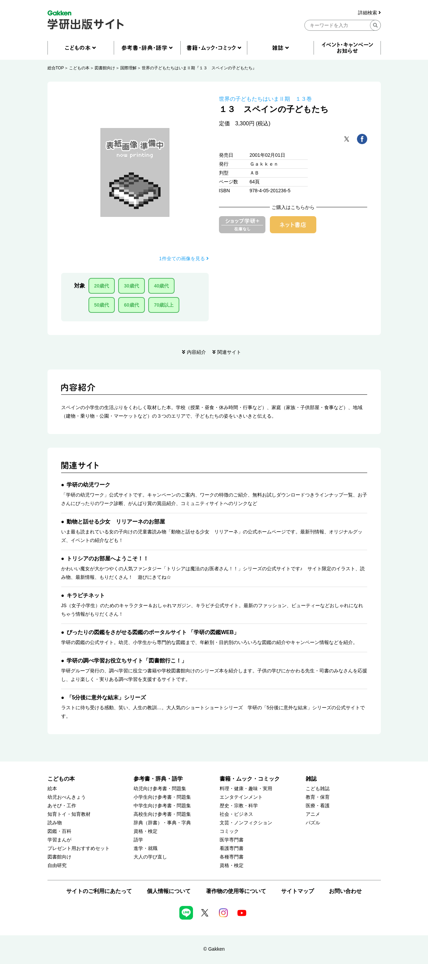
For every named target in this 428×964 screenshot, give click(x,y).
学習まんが (59, 839)
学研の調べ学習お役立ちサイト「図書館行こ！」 (127, 660)
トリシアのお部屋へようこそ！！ (108, 558)
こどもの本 (79, 68)
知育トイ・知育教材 (69, 814)
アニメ (313, 814)
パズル (313, 822)
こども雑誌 (318, 788)
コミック (229, 831)
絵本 (52, 788)
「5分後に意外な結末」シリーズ (106, 697)
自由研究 (57, 865)
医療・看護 (318, 805)
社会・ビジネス (236, 814)
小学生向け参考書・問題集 (162, 797)
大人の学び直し (150, 857)
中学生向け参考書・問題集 (162, 805)
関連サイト (229, 352)
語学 (138, 839)
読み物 (54, 822)
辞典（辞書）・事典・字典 (162, 822)
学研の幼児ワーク (88, 485)
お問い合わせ (345, 891)
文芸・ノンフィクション (246, 822)
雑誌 (311, 779)
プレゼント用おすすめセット (78, 848)
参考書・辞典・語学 (158, 779)
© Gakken (213, 949)
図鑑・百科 (59, 831)
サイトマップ (297, 891)
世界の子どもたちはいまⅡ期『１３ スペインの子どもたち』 (199, 68)
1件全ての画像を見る (184, 258)
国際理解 (128, 68)
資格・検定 (145, 831)
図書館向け (105, 68)
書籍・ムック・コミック (250, 779)
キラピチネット (86, 595)
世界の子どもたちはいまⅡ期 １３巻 (265, 99)
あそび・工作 (61, 805)
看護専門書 (232, 848)
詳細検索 (369, 12)
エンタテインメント (241, 797)
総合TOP (55, 68)
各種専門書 (232, 857)
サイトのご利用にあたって (99, 891)
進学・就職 (145, 848)
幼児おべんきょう (66, 797)
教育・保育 (318, 797)
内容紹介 (196, 352)
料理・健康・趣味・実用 (246, 788)
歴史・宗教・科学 (239, 805)
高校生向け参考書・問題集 (162, 814)
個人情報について (169, 891)
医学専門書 (232, 839)
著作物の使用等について (236, 891)
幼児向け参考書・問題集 (160, 788)
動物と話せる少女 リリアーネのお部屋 (116, 522)
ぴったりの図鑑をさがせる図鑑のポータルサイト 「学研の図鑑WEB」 (153, 632)
